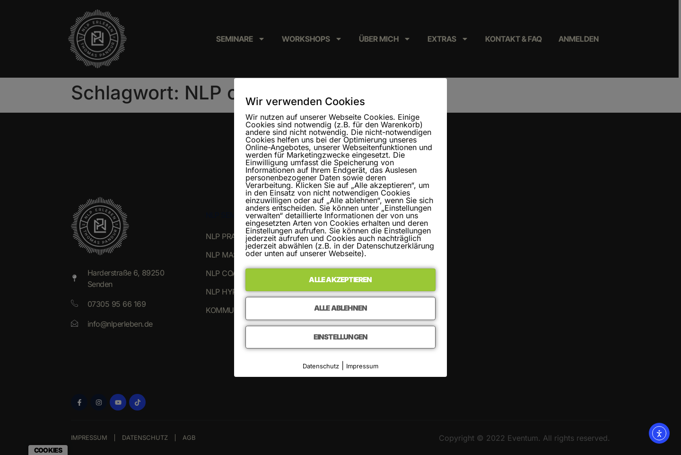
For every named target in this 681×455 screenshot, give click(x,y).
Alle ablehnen (340, 307)
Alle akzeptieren (340, 279)
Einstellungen (341, 336)
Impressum (362, 366)
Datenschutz (321, 366)
